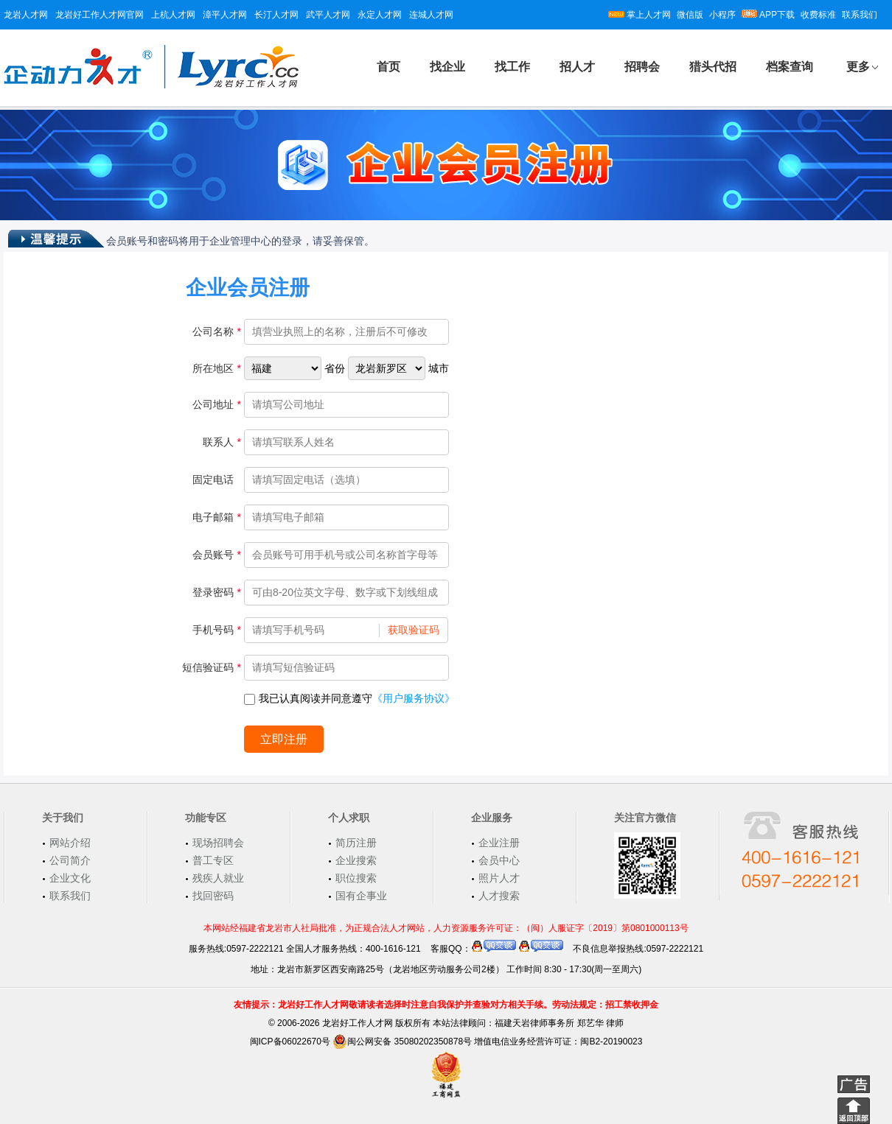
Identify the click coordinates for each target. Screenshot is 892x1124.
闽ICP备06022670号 (290, 1041)
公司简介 (70, 860)
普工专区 (213, 860)
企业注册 (499, 843)
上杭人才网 (173, 15)
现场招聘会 (218, 843)
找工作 (512, 66)
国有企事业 (361, 896)
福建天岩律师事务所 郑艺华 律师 (559, 1023)
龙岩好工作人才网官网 (99, 15)
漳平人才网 (225, 15)
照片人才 (499, 878)
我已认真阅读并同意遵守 (349, 698)
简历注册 (356, 843)
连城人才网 (431, 15)
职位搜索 (356, 878)
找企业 (447, 66)
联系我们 (859, 15)
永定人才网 (380, 15)
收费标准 (818, 15)
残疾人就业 (218, 878)
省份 (334, 368)
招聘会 (642, 66)
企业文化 (70, 878)
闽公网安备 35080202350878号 (402, 1041)
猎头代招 (712, 66)
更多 (858, 66)
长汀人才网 (276, 15)
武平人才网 (328, 15)
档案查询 (789, 66)
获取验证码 (413, 630)
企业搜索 (356, 860)
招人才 (577, 66)
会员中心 (499, 860)
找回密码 (213, 896)
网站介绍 (70, 843)
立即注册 (283, 739)
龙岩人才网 (26, 15)
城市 (438, 368)
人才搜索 (499, 896)
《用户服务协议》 (413, 698)
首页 (388, 66)
